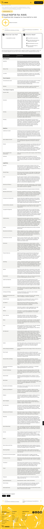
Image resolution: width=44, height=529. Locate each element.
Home (3, 7)
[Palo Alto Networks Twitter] (38, 513)
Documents (24, 519)
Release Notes (4, 516)
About (13, 515)
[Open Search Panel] (31, 2)
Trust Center (24, 516)
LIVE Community (15, 519)
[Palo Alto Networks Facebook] (33, 513)
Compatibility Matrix (5, 520)
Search (3, 517)
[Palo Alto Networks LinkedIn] (36, 513)
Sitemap (3, 523)
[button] (43, 423)
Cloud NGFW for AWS (8, 7)
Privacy (23, 515)
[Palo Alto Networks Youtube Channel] (41, 513)
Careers (13, 516)
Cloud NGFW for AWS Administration (19, 7)
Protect (28, 7)
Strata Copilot (39, 2)
